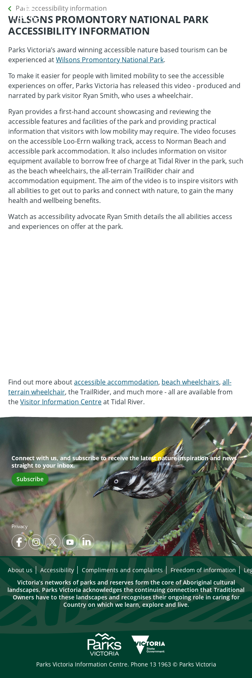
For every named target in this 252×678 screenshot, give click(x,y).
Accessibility (57, 570)
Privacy (20, 526)
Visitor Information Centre (61, 401)
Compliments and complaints (122, 570)
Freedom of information (203, 570)
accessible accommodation (116, 382)
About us (20, 570)
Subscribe (30, 479)
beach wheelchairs (190, 382)
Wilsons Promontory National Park (110, 59)
